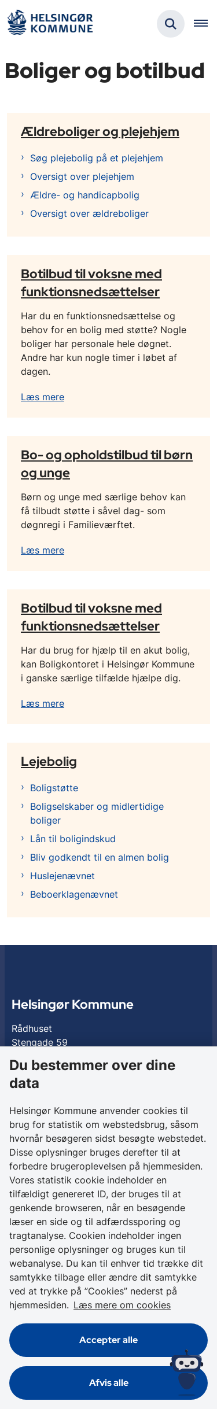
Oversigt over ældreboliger (89, 213)
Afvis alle (108, 1383)
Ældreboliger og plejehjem (100, 131)
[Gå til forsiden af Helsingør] (50, 24)
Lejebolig (49, 761)
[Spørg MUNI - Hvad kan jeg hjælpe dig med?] (186, 1372)
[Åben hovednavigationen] (205, 23)
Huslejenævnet (62, 875)
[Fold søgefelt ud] (171, 24)
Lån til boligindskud (73, 838)
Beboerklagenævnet (74, 894)
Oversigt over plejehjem (82, 176)
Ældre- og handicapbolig (84, 195)
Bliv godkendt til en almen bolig (99, 857)
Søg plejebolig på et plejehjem (96, 158)
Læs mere (42, 397)
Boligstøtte (54, 788)
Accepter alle (108, 1340)
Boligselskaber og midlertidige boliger (97, 813)
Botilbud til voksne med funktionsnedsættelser (91, 282)
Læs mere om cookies (122, 1305)
